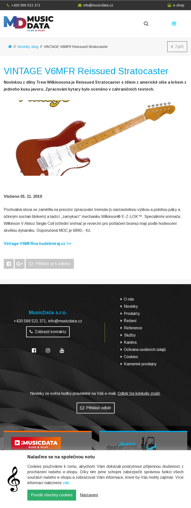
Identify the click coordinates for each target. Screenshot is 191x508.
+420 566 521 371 (23, 5)
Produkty (132, 313)
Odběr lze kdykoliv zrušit (139, 393)
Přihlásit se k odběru (49, 264)
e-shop (175, 5)
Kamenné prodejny (140, 364)
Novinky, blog (27, 47)
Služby (130, 335)
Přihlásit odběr (95, 408)
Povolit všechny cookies (52, 499)
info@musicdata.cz (95, 5)
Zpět (177, 46)
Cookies (131, 357)
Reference (133, 328)
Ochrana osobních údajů (145, 349)
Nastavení (89, 499)
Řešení (130, 321)
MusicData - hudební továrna (28, 23)
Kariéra (130, 342)
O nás (129, 299)
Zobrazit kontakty (48, 332)
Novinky (131, 306)
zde (66, 486)
